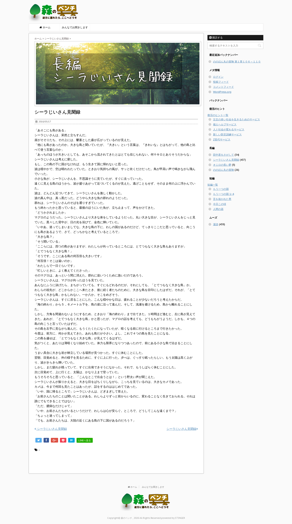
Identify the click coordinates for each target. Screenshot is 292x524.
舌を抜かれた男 (222, 199)
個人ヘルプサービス (225, 124)
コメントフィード (223, 87)
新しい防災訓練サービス (227, 134)
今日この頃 (219, 204)
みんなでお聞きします (75, 27)
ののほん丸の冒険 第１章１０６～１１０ (237, 61)
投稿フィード (221, 82)
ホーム (38, 38)
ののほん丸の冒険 (223, 170)
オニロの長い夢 (222, 164)
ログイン (218, 76)
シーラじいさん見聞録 (57, 38)
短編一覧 (212, 184)
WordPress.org (222, 92)
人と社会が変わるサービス (228, 129)
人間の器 (218, 209)
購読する (216, 37)
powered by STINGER (173, 518)
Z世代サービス (221, 139)
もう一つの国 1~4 (223, 194)
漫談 (215, 224)
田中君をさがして (223, 154)
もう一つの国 (221, 189)
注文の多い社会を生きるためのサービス (236, 119)
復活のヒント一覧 (217, 115)
